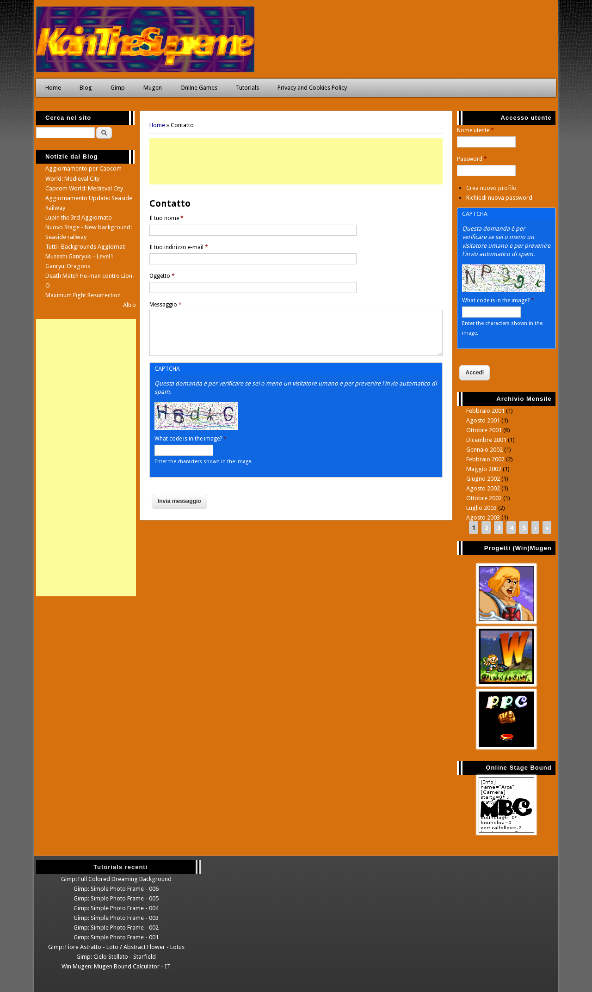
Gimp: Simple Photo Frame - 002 (116, 927)
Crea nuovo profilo (491, 187)
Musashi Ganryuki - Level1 (79, 256)
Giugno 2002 (483, 478)
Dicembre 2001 (486, 439)
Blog (86, 87)
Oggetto (162, 276)
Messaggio (165, 304)
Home (53, 87)
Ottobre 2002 (484, 498)
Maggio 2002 (483, 468)
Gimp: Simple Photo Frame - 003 (116, 917)
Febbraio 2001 (485, 410)
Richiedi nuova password (499, 197)
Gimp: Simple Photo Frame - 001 (116, 937)
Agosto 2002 (483, 488)
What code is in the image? (190, 438)
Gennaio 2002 (484, 449)
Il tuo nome (166, 218)
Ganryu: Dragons (67, 266)
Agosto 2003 (483, 517)
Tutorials (247, 87)
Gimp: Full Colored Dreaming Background (116, 879)
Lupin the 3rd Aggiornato (78, 217)
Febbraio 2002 (485, 459)
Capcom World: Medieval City (84, 188)
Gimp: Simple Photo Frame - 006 (116, 888)
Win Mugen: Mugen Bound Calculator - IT (116, 966)
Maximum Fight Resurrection (83, 295)
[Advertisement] (296, 161)
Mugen (152, 87)
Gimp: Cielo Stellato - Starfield (116, 956)
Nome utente (475, 130)
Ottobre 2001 (484, 430)
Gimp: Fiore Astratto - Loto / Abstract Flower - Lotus (116, 946)
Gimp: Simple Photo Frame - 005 (116, 898)
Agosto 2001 (483, 420)
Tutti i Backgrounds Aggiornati (85, 246)
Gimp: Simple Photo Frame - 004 (116, 908)
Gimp (118, 87)
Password (472, 159)
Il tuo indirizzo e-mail (178, 247)
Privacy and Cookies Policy (312, 87)
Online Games (198, 87)
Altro (129, 304)
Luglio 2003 (481, 507)
